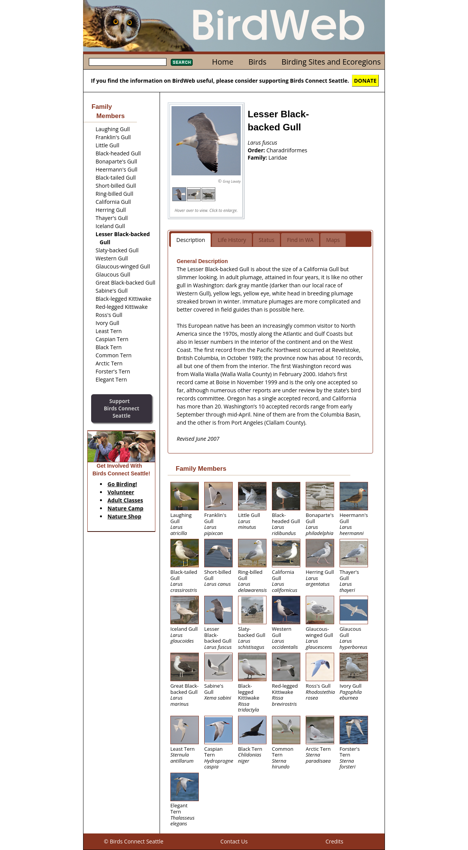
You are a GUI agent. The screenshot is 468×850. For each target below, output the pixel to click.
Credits (334, 841)
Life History (232, 239)
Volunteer (121, 492)
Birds (257, 62)
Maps (333, 239)
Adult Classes (125, 500)
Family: (258, 157)
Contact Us (234, 841)
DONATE (365, 80)
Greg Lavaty (232, 181)
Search (182, 62)
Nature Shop (125, 516)
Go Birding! (122, 484)
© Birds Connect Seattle (133, 841)
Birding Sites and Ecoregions (331, 62)
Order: (257, 150)
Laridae (277, 157)
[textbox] (128, 62)
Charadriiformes (286, 150)
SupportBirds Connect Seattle (121, 408)
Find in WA (300, 239)
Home (222, 62)
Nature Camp (125, 508)
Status (267, 239)
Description (191, 239)
